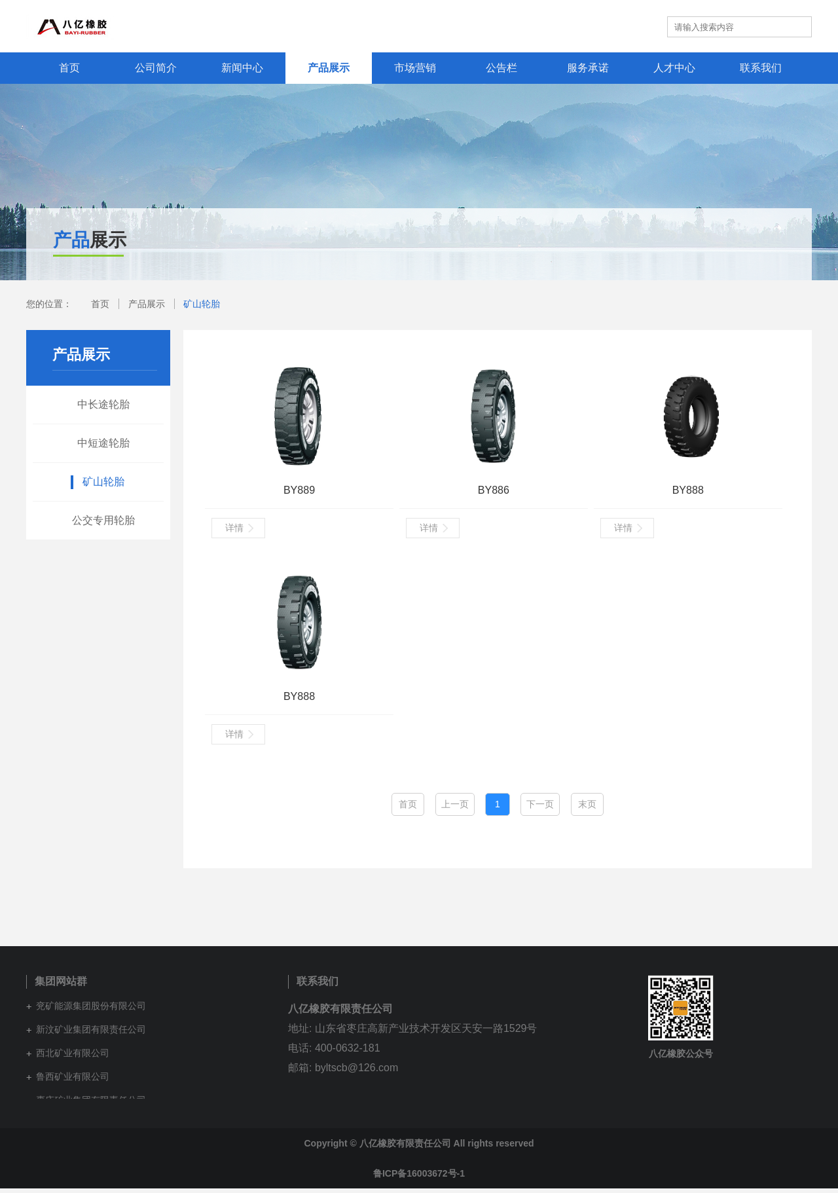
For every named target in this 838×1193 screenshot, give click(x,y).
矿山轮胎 (201, 304)
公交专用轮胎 (103, 520)
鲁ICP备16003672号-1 (419, 1178)
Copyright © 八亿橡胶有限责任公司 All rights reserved (419, 1148)
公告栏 (501, 67)
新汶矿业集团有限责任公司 (91, 1034)
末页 (587, 808)
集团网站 (580, 26)
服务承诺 (588, 67)
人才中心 (674, 67)
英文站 (637, 26)
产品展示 (329, 67)
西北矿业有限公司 (72, 1057)
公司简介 (156, 67)
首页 (69, 67)
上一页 (455, 808)
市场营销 (415, 67)
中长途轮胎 (103, 404)
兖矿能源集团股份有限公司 (91, 1010)
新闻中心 (242, 67)
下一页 (540, 808)
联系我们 (761, 67)
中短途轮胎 (103, 443)
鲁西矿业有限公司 (72, 1081)
